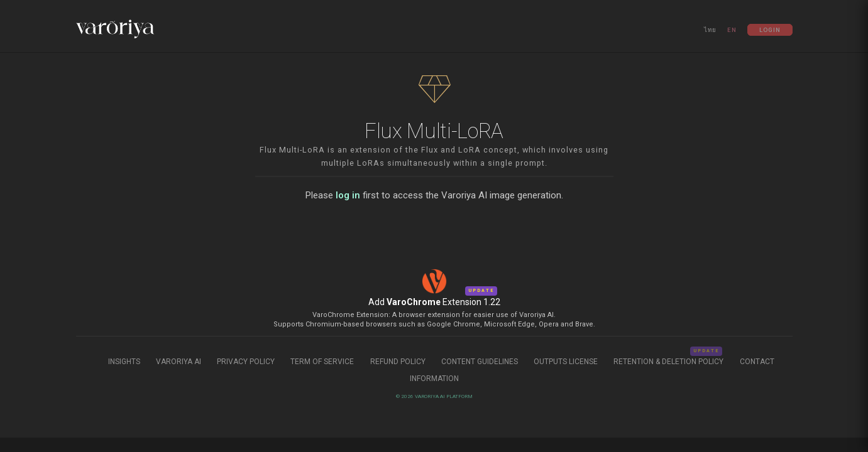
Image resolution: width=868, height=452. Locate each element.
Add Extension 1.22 (434, 302)
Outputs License (566, 361)
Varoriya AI (178, 361)
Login (770, 29)
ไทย (710, 29)
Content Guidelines (480, 361)
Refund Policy (398, 361)
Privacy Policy (246, 361)
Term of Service (322, 361)
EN (732, 29)
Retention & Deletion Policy (669, 361)
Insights (125, 361)
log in (348, 195)
